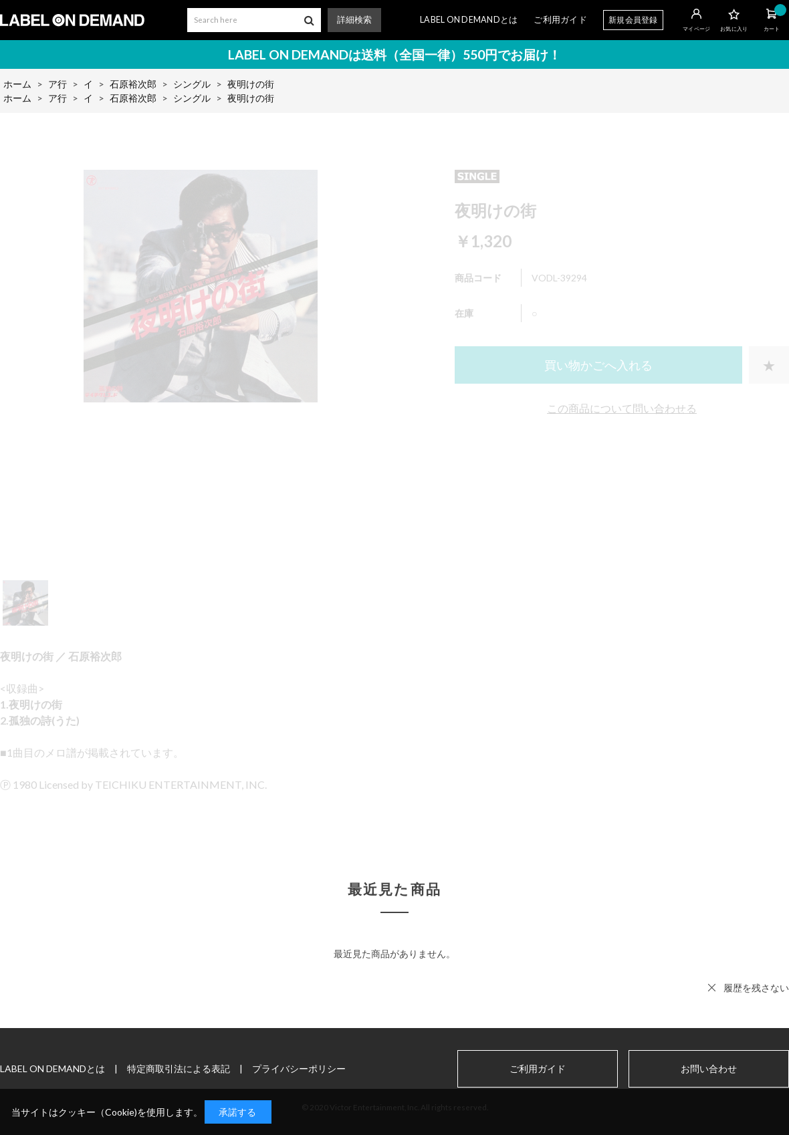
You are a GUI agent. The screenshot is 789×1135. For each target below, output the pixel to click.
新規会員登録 (633, 19)
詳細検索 (354, 20)
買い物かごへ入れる (598, 365)
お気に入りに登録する (769, 365)
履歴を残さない (756, 987)
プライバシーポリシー (299, 1068)
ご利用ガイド (560, 20)
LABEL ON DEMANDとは (469, 20)
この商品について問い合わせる (622, 408)
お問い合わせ (709, 1068)
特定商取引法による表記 (178, 1068)
